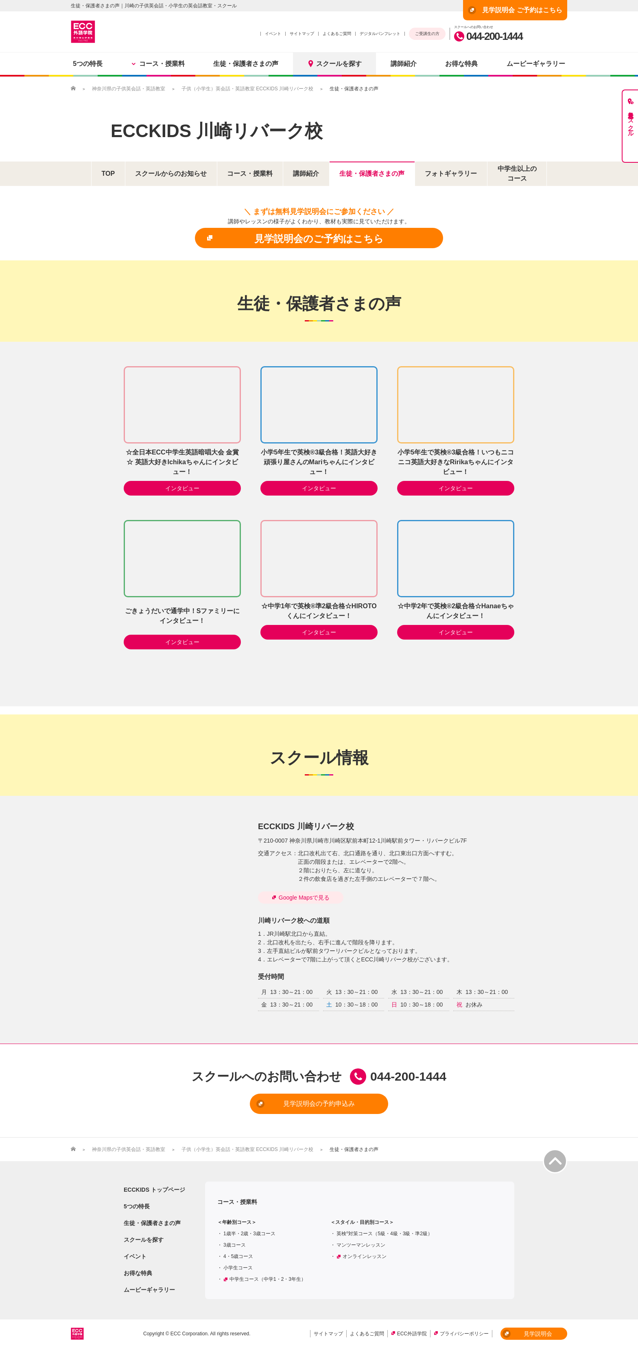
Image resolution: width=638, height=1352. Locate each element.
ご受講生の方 (427, 33)
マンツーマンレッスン (360, 1245)
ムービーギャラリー (536, 63)
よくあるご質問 (337, 33)
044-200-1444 (488, 36)
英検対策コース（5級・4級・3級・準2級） (384, 1233)
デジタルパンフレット (380, 33)
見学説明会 (527, 1334)
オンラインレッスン (365, 1256)
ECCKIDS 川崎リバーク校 (217, 131)
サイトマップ (302, 33)
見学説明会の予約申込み (305, 1104)
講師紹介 (404, 63)
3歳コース (234, 1245)
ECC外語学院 (412, 1334)
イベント (273, 33)
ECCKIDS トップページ (154, 1189)
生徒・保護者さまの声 (245, 63)
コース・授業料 (158, 63)
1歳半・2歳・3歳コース (249, 1233)
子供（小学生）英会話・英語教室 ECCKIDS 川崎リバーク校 (247, 89)
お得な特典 (461, 63)
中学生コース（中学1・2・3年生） (267, 1279)
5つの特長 (88, 63)
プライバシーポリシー (464, 1334)
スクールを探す (334, 63)
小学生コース (238, 1268)
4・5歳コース (238, 1256)
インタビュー (182, 488)
